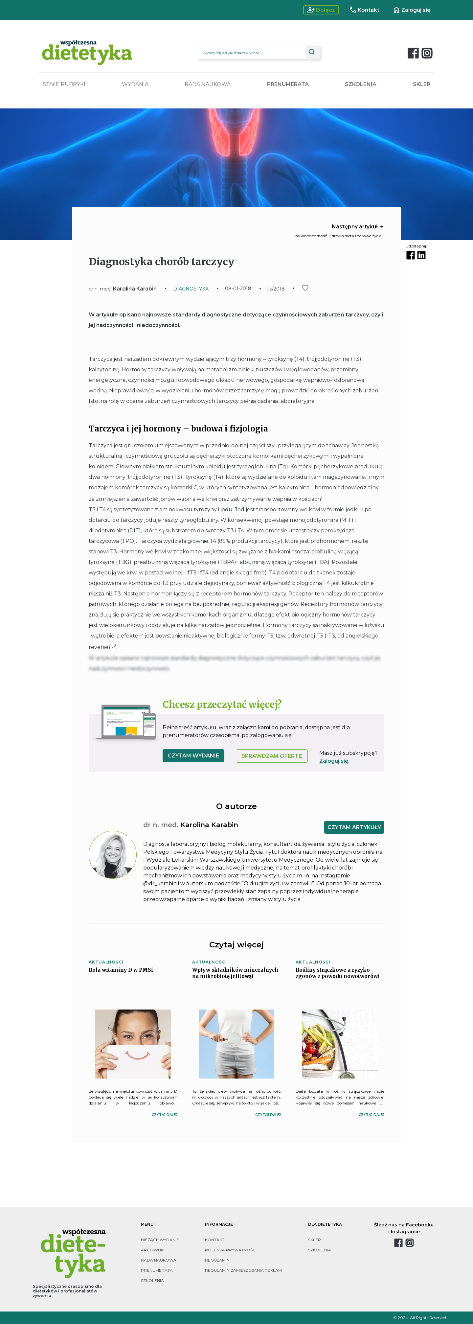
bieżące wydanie (160, 1239)
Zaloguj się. (334, 761)
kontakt (214, 1239)
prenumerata (157, 1270)
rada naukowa (158, 1260)
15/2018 (276, 289)
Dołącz (321, 9)
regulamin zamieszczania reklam (243, 1270)
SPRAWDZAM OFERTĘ (271, 756)
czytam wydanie (193, 756)
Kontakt (364, 10)
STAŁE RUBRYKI (64, 84)
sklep (314, 1239)
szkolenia (152, 1280)
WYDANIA (135, 84)
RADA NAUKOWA (208, 84)
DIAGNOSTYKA (191, 289)
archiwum (153, 1249)
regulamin (217, 1260)
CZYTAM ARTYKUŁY (354, 827)
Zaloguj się (411, 10)
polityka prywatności (231, 1249)
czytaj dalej (164, 1115)
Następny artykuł (358, 226)
